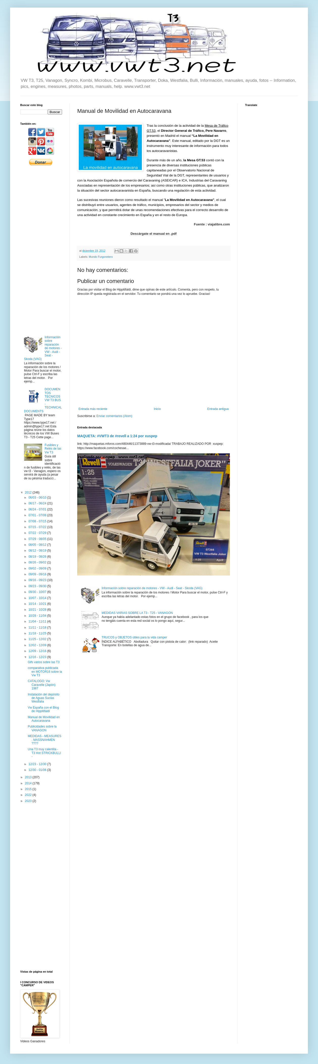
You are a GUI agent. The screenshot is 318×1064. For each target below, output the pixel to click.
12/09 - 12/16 (38, 651)
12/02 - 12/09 (38, 645)
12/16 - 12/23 (38, 657)
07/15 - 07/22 (38, 527)
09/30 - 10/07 (38, 592)
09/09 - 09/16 (38, 574)
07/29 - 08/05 (38, 539)
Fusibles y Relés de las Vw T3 (53, 448)
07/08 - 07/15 (38, 521)
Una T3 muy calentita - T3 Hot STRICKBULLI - (44, 752)
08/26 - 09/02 (38, 562)
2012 (29, 492)
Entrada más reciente (92, 409)
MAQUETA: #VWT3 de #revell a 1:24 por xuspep (117, 436)
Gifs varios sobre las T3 (44, 662)
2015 (29, 789)
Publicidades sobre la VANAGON (42, 728)
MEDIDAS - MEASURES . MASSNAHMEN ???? (44, 739)
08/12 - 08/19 (38, 550)
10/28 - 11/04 (38, 615)
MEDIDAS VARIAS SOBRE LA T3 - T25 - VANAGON (137, 613)
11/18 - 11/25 (38, 633)
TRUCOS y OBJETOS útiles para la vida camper (134, 637)
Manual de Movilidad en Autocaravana (44, 718)
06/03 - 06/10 (38, 497)
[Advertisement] (41, 250)
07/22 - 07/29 (38, 533)
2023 (29, 801)
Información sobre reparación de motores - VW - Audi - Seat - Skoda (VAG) (152, 588)
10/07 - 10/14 (38, 598)
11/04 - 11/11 (38, 621)
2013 (29, 777)
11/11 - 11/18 (38, 627)
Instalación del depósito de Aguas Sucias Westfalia (43, 698)
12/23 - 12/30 (38, 764)
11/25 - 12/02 (38, 639)
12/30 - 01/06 (38, 770)
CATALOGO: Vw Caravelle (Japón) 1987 (42, 684)
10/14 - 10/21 (38, 604)
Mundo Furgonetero (101, 256)
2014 (29, 783)
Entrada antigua (218, 409)
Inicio (157, 409)
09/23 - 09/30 (38, 586)
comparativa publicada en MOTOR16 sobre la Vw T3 (45, 671)
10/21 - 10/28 (38, 609)
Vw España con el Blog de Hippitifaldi (43, 709)
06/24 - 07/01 (38, 509)
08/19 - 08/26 (38, 556)
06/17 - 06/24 (38, 503)
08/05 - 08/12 (38, 545)
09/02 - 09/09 (38, 568)
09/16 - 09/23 (38, 580)
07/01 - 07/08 (38, 515)
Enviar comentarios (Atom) (114, 416)
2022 (29, 795)
